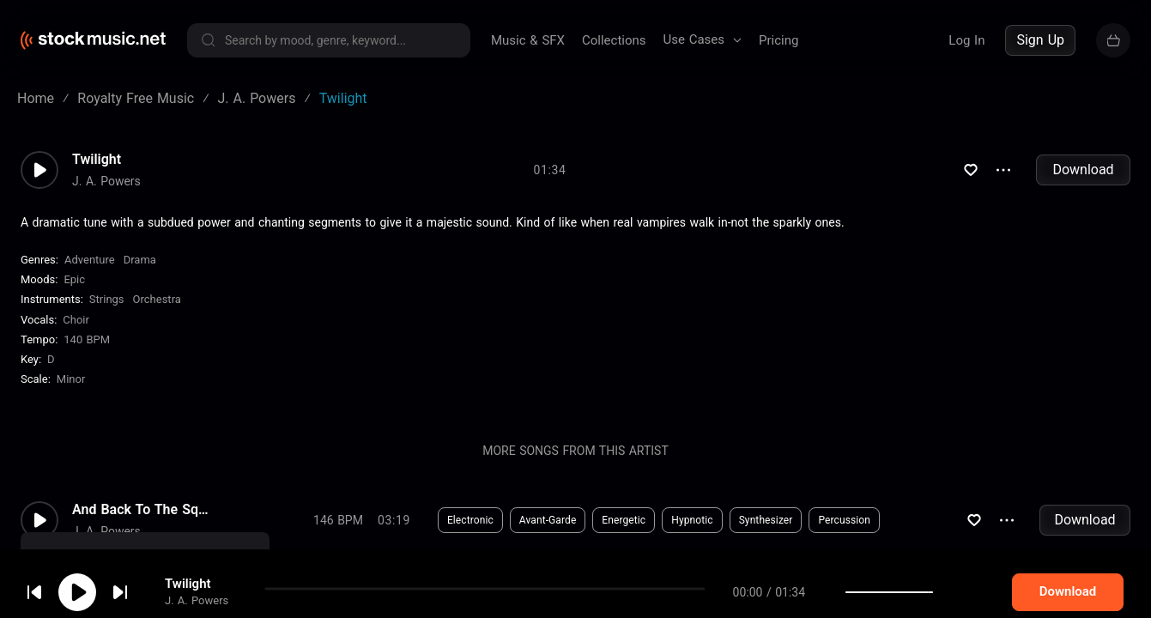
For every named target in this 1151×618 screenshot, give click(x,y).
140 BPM (87, 339)
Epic (74, 279)
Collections (614, 40)
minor (71, 379)
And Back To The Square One (140, 510)
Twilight (96, 160)
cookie (115, 572)
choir (76, 319)
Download (1082, 169)
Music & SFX (528, 40)
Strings (106, 299)
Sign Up (1040, 40)
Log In (966, 40)
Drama (140, 259)
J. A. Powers (106, 181)
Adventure (89, 259)
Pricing (778, 40)
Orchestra (157, 299)
